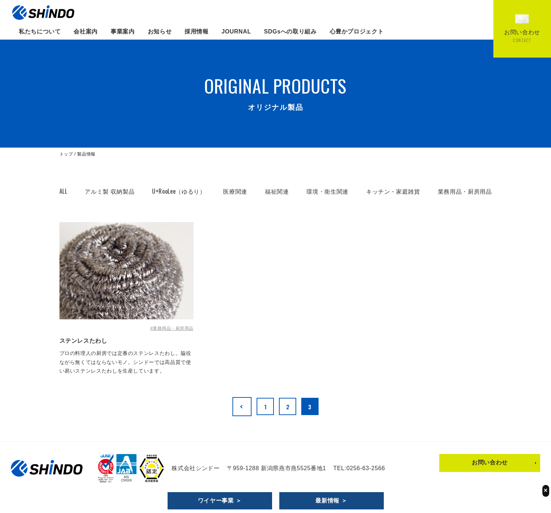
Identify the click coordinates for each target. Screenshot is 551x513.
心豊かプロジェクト (357, 31)
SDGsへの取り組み (290, 31)
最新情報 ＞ (331, 501)
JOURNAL (236, 31)
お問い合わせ (490, 462)
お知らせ (160, 31)
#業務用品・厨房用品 (171, 328)
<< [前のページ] (239, 406)
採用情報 (197, 31)
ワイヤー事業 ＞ (220, 501)
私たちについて (40, 31)
